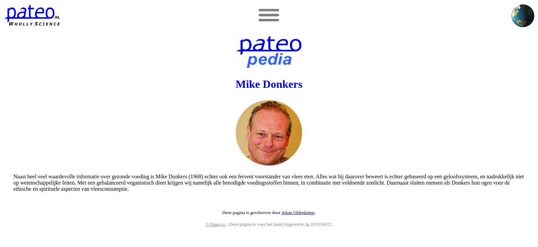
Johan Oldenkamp (298, 212)
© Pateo (215, 224)
